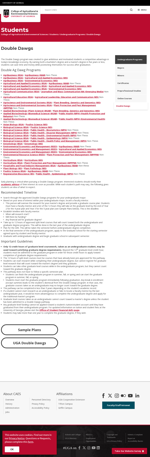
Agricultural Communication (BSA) (21, 91)
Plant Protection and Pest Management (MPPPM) (73, 154)
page (76, 310)
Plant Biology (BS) (12, 168)
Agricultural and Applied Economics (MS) (46, 78)
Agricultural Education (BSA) (18, 97)
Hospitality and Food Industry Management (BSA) (29, 165)
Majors (120, 68)
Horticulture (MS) (33, 160)
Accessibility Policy (40, 407)
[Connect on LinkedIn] (137, 396)
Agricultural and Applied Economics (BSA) (25, 83)
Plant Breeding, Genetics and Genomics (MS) (77, 102)
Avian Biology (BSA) (13, 124)
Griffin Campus (65, 407)
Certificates (123, 83)
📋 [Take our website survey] (129, 451)
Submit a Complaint (135, 435)
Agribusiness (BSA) (13, 75)
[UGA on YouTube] (94, 448)
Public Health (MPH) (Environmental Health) (82, 119)
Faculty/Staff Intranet (118, 405)
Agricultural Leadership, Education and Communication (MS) (67, 97)
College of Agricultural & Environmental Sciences (24, 34)
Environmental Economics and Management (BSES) (30, 146)
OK (12, 449)
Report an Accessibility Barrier (135, 439)
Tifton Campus (65, 403)
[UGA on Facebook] (79, 448)
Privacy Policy (38, 403)
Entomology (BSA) (13, 143)
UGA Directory (70, 438)
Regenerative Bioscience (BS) (18, 173)
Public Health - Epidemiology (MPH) (49, 138)
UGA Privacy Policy (114, 441)
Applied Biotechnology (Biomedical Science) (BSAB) (30, 113)
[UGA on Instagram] (89, 448)
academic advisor (10, 184)
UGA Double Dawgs (29, 343)
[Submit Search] (131, 10)
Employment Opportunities (91, 439)
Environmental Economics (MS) (41, 80)
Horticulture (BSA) (13, 160)
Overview (9, 399)
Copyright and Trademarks (112, 436)
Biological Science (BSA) (16, 127)
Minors (120, 75)
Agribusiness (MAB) (35, 75)
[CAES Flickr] (123, 396)
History (8, 403)
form (30, 441)
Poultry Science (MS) (36, 124)
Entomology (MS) (33, 143)
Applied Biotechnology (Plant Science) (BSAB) (27, 110)
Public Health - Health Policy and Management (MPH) (59, 141)
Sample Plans (29, 329)
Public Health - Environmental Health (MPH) (53, 135)
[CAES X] (110, 396)
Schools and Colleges (73, 435)
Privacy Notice (17, 438)
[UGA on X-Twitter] (84, 448)
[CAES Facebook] (103, 396)
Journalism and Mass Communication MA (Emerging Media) (72, 91)
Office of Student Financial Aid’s (56, 310)
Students (54, 34)
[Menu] (142, 10)
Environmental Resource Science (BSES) (24, 154)
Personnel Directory (41, 399)
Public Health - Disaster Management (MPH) (54, 132)
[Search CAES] (85, 10)
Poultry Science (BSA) (14, 171)
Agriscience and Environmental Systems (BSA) (27, 102)
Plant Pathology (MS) (35, 168)
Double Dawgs (93, 34)
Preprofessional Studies (129, 90)
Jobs (7, 412)
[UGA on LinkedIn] (98, 448)
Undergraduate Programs (72, 34)
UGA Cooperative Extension (71, 399)
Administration (12, 407)
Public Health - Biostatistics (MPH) (49, 130)
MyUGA (89, 435)
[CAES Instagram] (117, 396)
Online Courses (124, 98)
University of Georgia (13, 2)
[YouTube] (130, 396)
